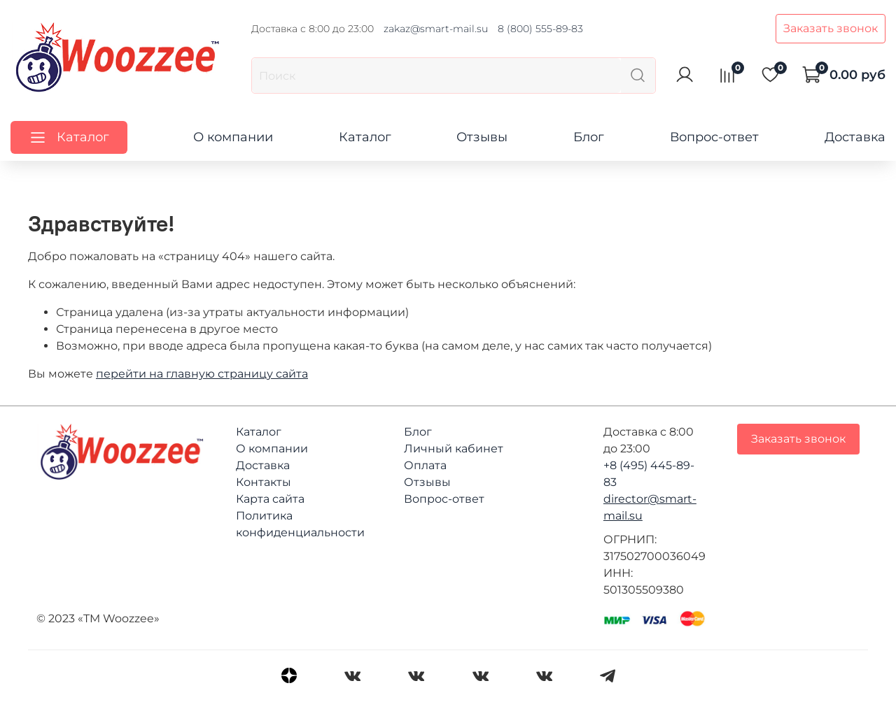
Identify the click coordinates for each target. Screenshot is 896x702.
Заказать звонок (830, 28)
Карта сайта (270, 499)
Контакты (263, 482)
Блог (588, 137)
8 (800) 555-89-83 (540, 28)
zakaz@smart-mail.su (436, 28)
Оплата (425, 465)
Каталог (365, 137)
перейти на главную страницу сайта (202, 373)
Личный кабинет (453, 448)
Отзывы (481, 137)
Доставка (855, 137)
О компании (233, 137)
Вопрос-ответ (714, 137)
